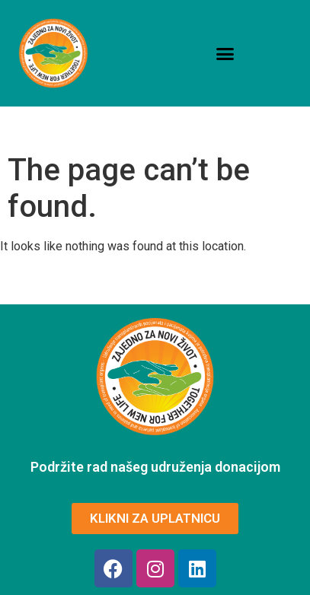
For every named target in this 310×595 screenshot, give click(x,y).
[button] (225, 53)
